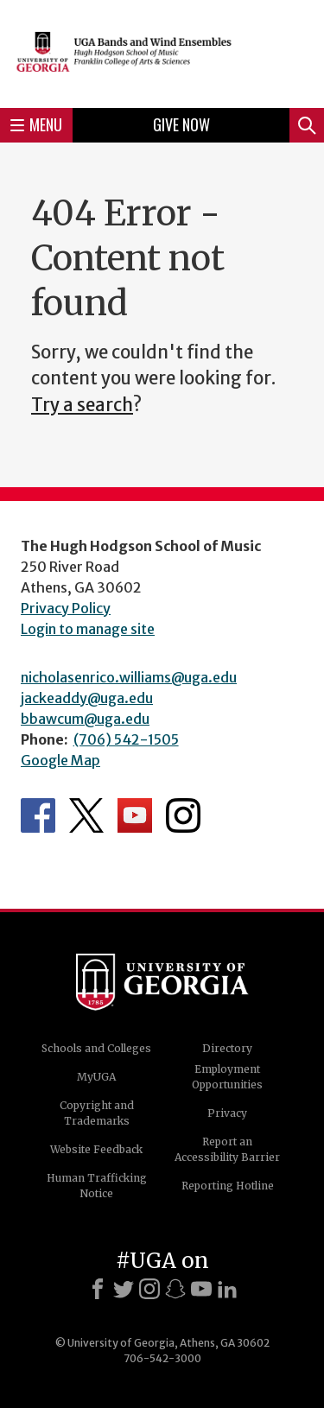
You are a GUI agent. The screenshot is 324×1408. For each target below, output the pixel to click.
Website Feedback (96, 1149)
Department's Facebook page (38, 815)
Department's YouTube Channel (135, 815)
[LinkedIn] (227, 1288)
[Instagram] (149, 1288)
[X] (123, 1288)
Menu (36, 124)
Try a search (82, 405)
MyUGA (96, 1076)
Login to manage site (88, 628)
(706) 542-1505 (126, 739)
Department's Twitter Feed (86, 815)
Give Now (181, 124)
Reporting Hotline (227, 1185)
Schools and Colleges (96, 1048)
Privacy (227, 1113)
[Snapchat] (175, 1288)
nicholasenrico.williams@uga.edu (129, 677)
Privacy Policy (66, 608)
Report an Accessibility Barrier (227, 1149)
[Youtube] (201, 1288)
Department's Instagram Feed (183, 815)
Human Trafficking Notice (97, 1185)
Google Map (60, 760)
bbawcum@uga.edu (85, 718)
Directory (227, 1048)
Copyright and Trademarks (97, 1113)
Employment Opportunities (227, 1076)
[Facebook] (97, 1288)
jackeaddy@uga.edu (87, 698)
